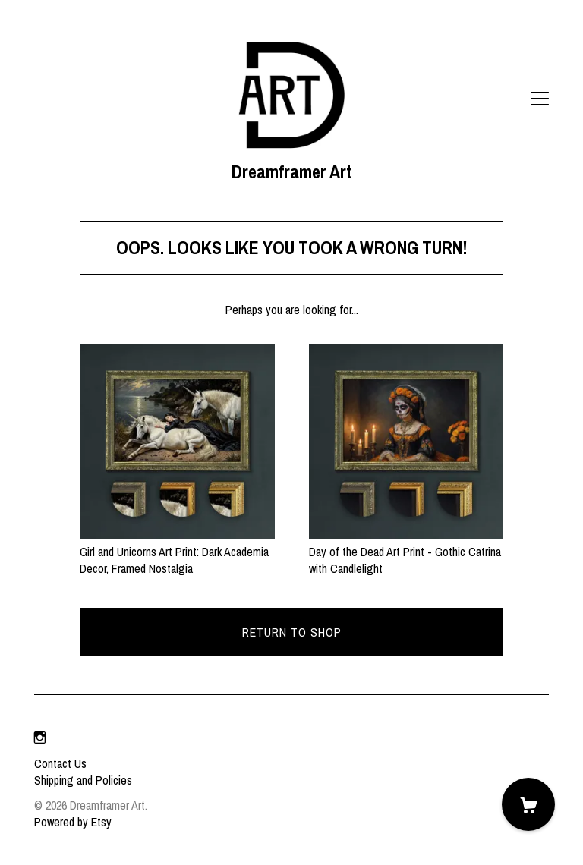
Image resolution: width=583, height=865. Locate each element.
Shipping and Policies (83, 780)
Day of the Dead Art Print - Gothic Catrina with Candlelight (406, 552)
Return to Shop (292, 632)
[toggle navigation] (540, 98)
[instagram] (40, 737)
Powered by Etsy (73, 821)
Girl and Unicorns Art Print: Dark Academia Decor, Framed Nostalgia (177, 552)
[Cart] (528, 804)
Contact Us (60, 763)
